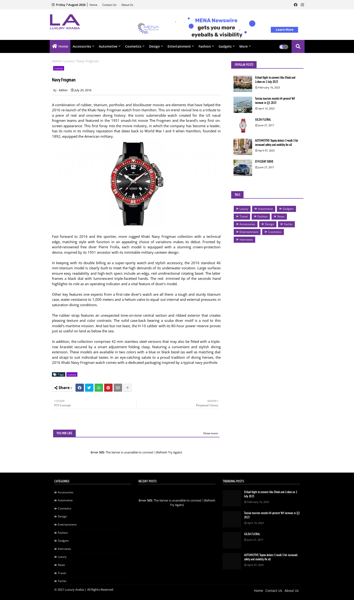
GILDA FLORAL (263, 120)
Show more (210, 433)
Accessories (82, 46)
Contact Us (109, 5)
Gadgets (225, 46)
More (243, 46)
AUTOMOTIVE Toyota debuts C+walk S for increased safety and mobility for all (276, 143)
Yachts (288, 224)
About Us (127, 5)
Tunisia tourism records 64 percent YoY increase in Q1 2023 (275, 101)
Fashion (205, 46)
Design (154, 46)
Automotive (108, 46)
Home (93, 5)
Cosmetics (133, 46)
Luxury (69, 61)
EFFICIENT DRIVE (264, 162)
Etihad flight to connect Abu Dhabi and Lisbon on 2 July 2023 (275, 80)
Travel (244, 216)
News (281, 216)
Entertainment (179, 46)
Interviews (246, 240)
